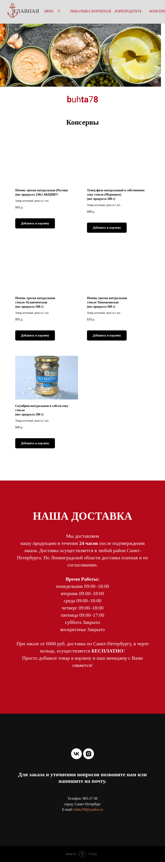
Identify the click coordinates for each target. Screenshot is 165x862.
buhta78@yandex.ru (88, 809)
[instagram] (88, 753)
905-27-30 (90, 798)
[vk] (76, 753)
